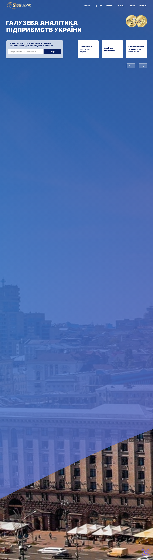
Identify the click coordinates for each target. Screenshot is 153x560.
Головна (87, 6)
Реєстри (109, 6)
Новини (132, 6)
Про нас (98, 6)
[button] (131, 65)
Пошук (52, 52)
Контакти (143, 6)
